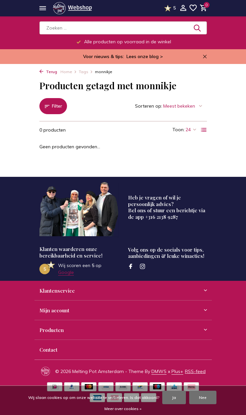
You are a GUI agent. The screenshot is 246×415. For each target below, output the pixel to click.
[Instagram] (142, 267)
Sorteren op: (148, 106)
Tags (86, 71)
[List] (204, 130)
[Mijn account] (183, 8)
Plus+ (177, 371)
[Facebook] (130, 267)
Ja (174, 397)
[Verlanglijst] (193, 8)
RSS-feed (195, 371)
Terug (48, 71)
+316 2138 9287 (161, 217)
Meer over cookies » (123, 408)
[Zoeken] (123, 27)
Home (68, 71)
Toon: (178, 130)
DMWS (159, 371)
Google (66, 272)
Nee (203, 397)
